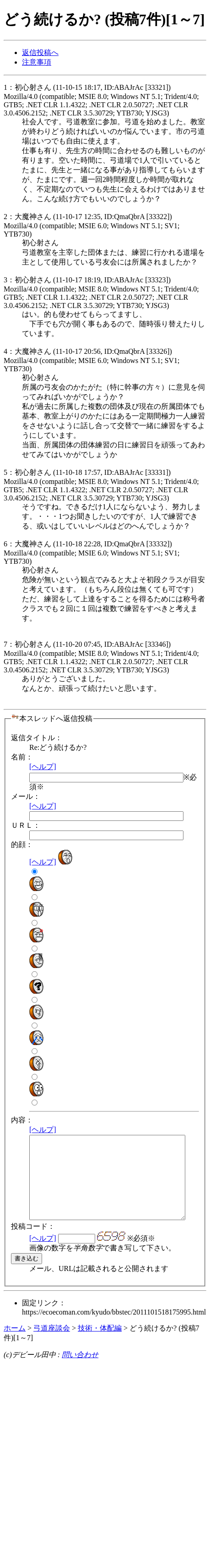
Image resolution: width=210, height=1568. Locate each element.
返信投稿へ (40, 52)
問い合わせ (80, 1371)
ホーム (15, 1344)
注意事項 (36, 62)
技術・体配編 (100, 1344)
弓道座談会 (51, 1344)
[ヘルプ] (42, 766)
